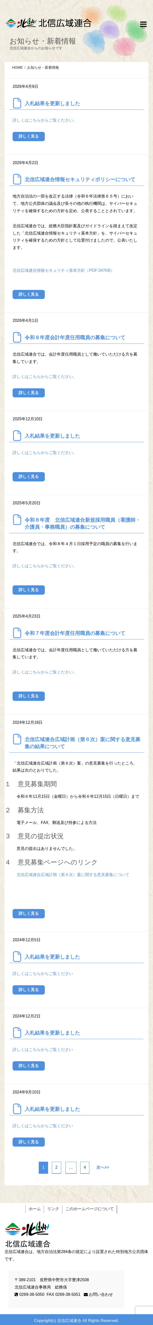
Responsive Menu (143, 25)
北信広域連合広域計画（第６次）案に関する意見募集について (73, 875)
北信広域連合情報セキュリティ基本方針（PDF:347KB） (63, 270)
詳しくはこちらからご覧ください (43, 973)
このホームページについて (89, 1209)
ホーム (35, 1209)
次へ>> (102, 1167)
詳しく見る (29, 136)
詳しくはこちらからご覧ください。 (45, 120)
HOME (17, 67)
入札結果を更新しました (52, 103)
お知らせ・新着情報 (43, 67)
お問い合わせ (98, 1294)
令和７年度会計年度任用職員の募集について (75, 633)
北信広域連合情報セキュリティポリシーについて (80, 179)
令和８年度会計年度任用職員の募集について (75, 337)
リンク (53, 1209)
